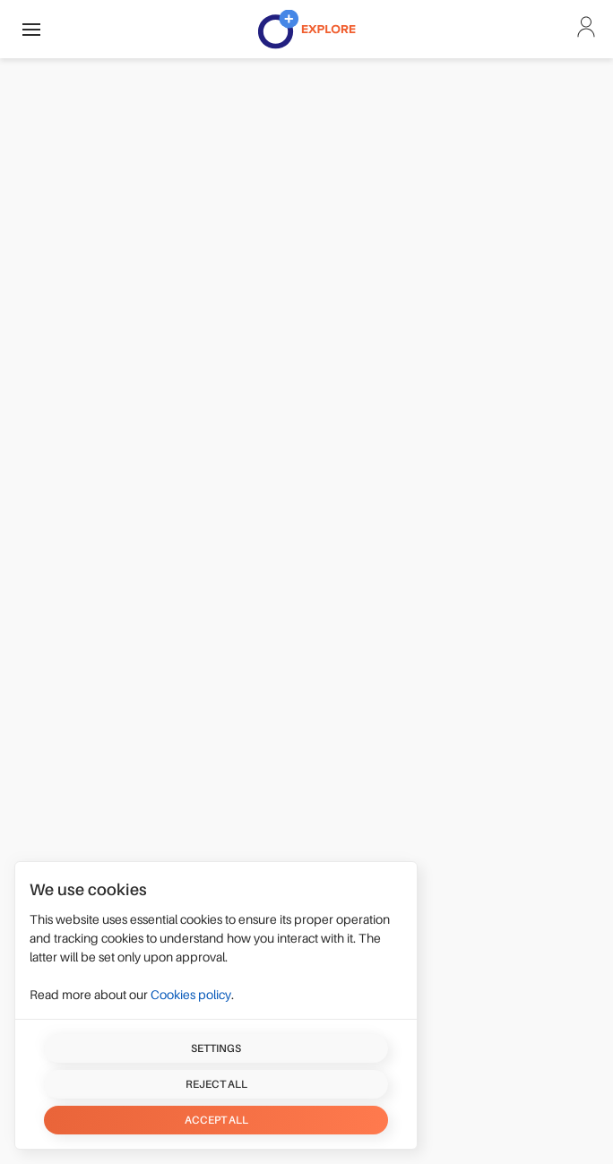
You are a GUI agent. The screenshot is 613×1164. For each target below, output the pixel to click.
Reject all (216, 1084)
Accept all (216, 1120)
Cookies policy (191, 994)
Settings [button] (216, 1048)
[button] (31, 29)
